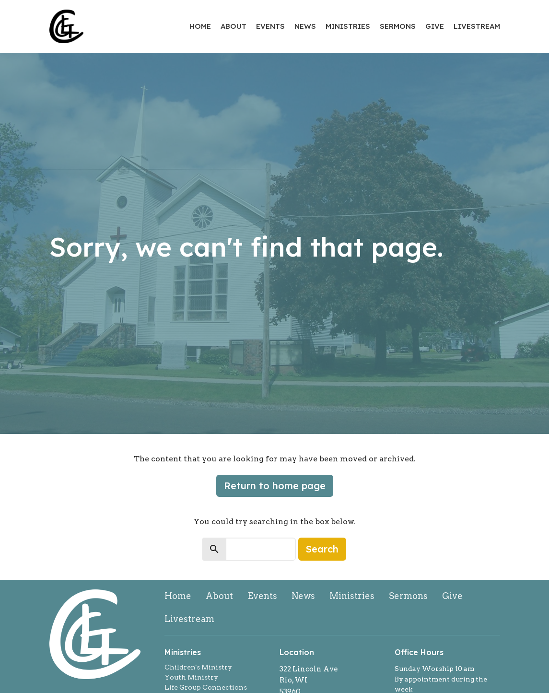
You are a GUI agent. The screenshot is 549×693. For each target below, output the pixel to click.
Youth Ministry (191, 677)
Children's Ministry (198, 667)
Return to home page (275, 486)
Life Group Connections (205, 687)
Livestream (477, 26)
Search (322, 549)
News (305, 26)
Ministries (348, 26)
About (233, 26)
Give (434, 26)
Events (270, 26)
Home (200, 26)
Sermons (398, 26)
